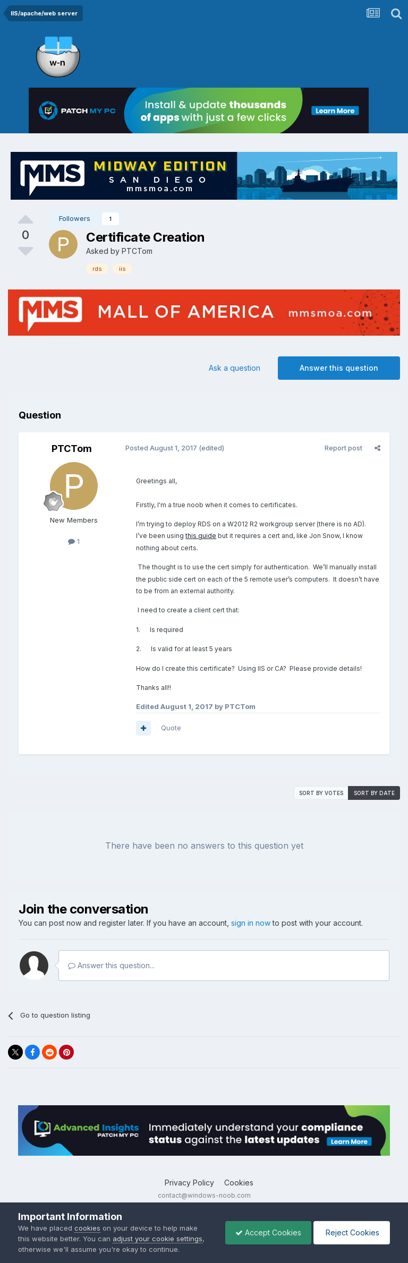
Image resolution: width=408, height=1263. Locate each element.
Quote (170, 727)
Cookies (238, 1182)
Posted (161, 447)
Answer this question (339, 367)
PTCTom (137, 250)
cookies (87, 1228)
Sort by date (374, 793)
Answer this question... (111, 965)
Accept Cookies (266, 1232)
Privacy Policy (189, 1182)
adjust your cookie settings (157, 1238)
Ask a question (234, 367)
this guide (187, 536)
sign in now (250, 922)
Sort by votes (321, 793)
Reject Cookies (351, 1232)
